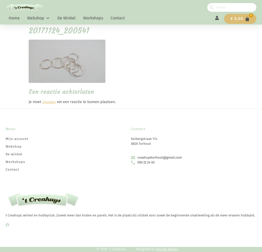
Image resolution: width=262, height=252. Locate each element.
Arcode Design (167, 249)
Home (14, 18)
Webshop (38, 18)
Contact (118, 18)
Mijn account (17, 139)
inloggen (49, 102)
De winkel (66, 18)
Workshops (93, 18)
